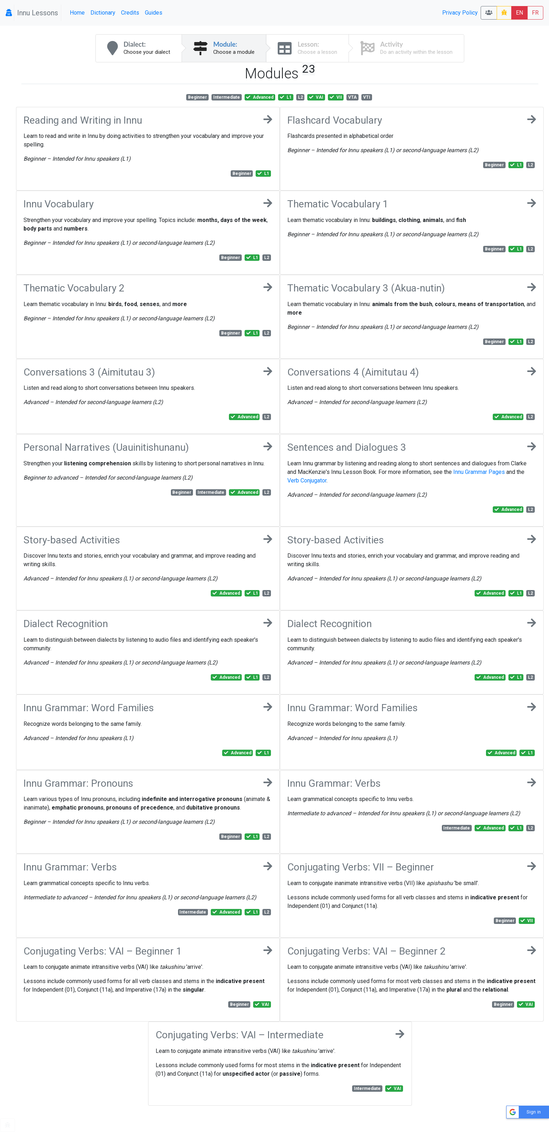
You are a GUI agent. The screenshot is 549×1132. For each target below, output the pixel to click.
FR (535, 12)
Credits (130, 12)
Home (77, 12)
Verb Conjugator (306, 480)
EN (519, 12)
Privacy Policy (460, 12)
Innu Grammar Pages (479, 472)
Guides (153, 12)
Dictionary (102, 12)
